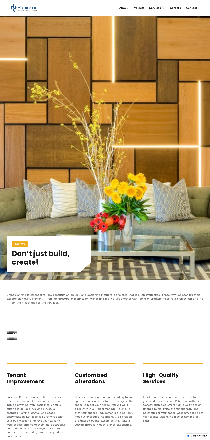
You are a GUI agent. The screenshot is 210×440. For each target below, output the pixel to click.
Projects (138, 8)
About (123, 8)
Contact (191, 8)
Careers (175, 8)
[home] (24, 8)
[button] (157, 8)
